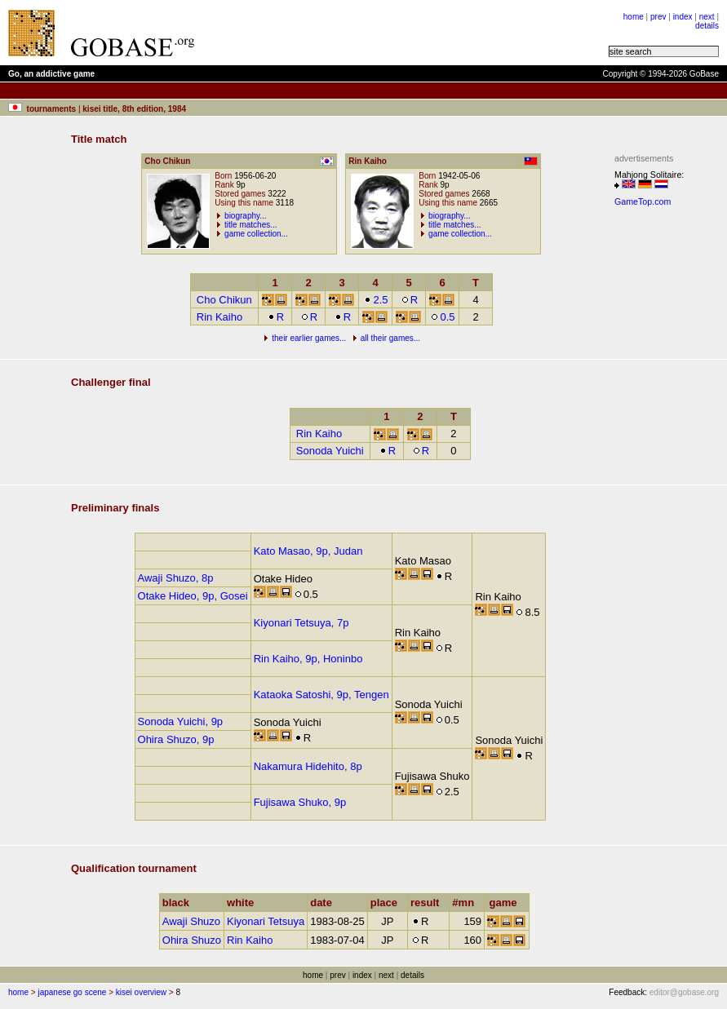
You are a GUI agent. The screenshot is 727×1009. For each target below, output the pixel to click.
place (387, 902)
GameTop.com (642, 201)
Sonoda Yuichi (330, 451)
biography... (245, 215)
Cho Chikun (224, 300)
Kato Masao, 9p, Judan (308, 551)
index (683, 16)
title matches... (250, 224)
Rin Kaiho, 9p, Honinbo (308, 659)
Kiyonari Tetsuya (265, 921)
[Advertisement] (410, 32)
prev (658, 16)
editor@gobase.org (684, 992)
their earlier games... (309, 338)
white (244, 902)
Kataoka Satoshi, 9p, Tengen (321, 694)
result (428, 902)
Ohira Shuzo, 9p (176, 739)
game (507, 902)
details (707, 25)
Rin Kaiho (219, 317)
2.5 (376, 300)
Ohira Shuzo (191, 940)
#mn (466, 902)
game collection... (256, 233)
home (633, 16)
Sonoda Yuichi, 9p (181, 721)
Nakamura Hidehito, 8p (308, 766)
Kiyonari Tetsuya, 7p (301, 623)
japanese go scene (72, 992)
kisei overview (141, 992)
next (707, 16)
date (324, 902)
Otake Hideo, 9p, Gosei (193, 596)
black (179, 902)
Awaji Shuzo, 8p (176, 578)
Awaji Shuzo (191, 921)
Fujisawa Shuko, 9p (300, 802)
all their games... (390, 338)
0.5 (442, 317)
